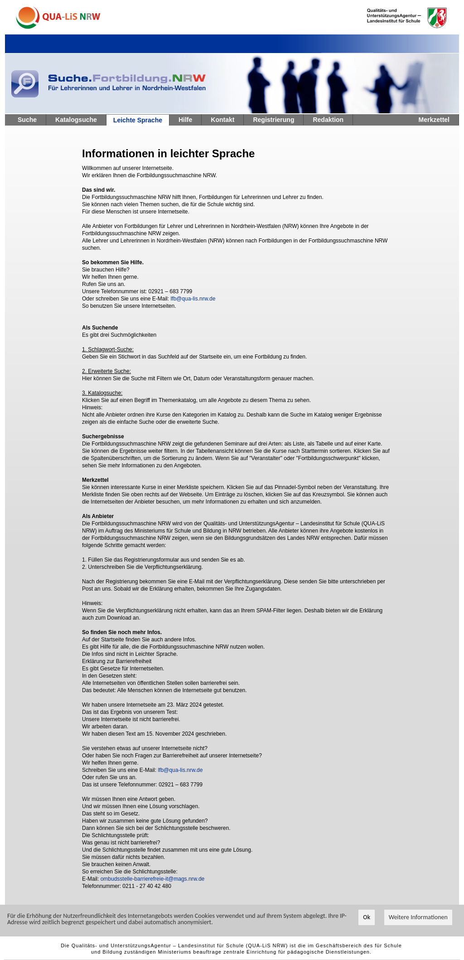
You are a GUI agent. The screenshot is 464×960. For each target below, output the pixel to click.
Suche (27, 119)
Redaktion (328, 119)
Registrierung (273, 119)
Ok (366, 917)
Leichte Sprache (137, 120)
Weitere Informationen (418, 917)
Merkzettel (434, 119)
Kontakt (222, 119)
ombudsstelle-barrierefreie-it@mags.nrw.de (153, 879)
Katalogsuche (76, 119)
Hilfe (185, 119)
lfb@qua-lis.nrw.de (192, 299)
